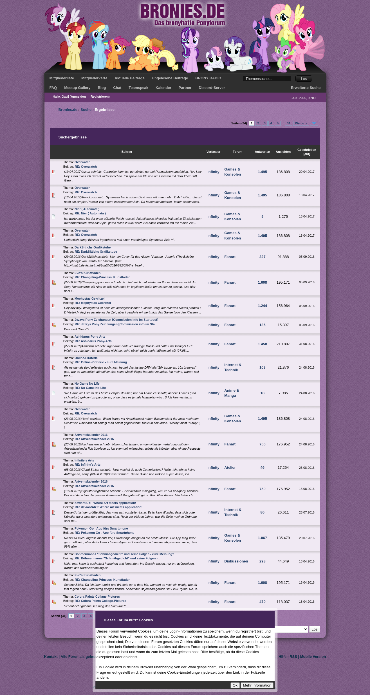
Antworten (262, 151)
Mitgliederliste (62, 78)
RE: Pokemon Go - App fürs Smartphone (104, 532)
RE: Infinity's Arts (87, 464)
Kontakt (51, 656)
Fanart (230, 257)
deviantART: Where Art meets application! (105, 503)
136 (262, 325)
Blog (102, 88)
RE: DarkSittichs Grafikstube (96, 251)
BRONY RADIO (208, 78)
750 (262, 444)
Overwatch (82, 162)
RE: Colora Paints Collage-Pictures (100, 600)
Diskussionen (236, 561)
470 (262, 602)
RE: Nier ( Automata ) (90, 213)
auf (306, 154)
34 (288, 123)
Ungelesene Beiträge (170, 78)
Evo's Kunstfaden (87, 273)
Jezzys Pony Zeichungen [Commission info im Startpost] (116, 319)
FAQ (53, 88)
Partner (185, 88)
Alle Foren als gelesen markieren (89, 656)
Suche (85, 109)
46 (262, 467)
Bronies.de (68, 109)
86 (262, 512)
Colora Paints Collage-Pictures (97, 596)
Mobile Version (313, 656)
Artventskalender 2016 (91, 434)
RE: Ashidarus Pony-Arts (93, 341)
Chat (117, 88)
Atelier (230, 467)
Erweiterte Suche (306, 88)
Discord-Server (212, 88)
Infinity (213, 172)
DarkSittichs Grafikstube (93, 247)
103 (262, 367)
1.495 (262, 172)
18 (262, 393)
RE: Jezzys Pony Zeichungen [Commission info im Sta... (116, 324)
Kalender (163, 88)
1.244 (262, 306)
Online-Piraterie (86, 358)
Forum (237, 151)
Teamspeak (138, 88)
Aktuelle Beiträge (129, 78)
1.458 (262, 344)
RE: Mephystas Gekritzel (93, 302)
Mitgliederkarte (94, 78)
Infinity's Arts (84, 460)
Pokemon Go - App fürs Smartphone (101, 528)
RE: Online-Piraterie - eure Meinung (101, 362)
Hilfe (282, 656)
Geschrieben (306, 149)
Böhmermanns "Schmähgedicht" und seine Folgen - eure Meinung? (124, 554)
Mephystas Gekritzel (89, 298)
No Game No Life (87, 383)
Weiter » (301, 123)
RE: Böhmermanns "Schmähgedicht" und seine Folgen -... (117, 558)
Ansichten (283, 151)
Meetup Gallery (77, 88)
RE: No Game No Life (90, 387)
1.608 (262, 282)
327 (262, 257)
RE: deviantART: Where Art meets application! (108, 507)
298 (262, 561)
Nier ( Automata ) (87, 209)
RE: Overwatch (86, 166)
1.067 (262, 538)
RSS (293, 656)
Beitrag (127, 151)
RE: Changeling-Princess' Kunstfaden (103, 277)
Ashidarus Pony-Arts (90, 336)
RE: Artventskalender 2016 (94, 439)
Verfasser (214, 151)
